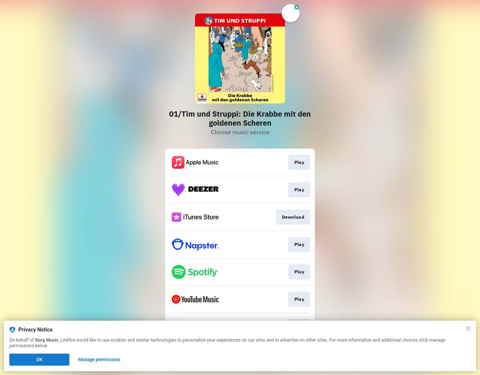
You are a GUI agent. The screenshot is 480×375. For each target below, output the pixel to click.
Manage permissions (99, 359)
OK (39, 359)
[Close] (468, 328)
